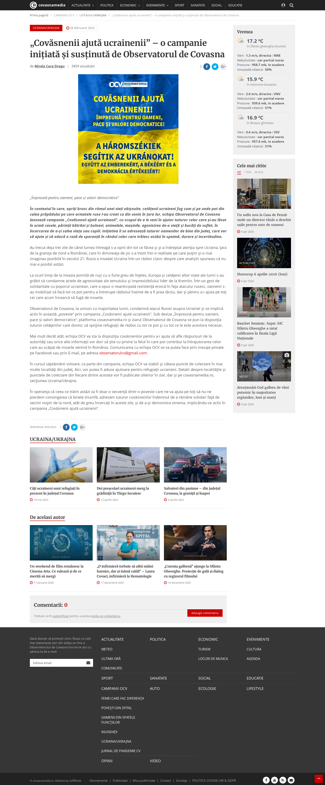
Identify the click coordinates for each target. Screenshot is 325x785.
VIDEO (155, 758)
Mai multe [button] (81, 26)
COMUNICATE (111, 667)
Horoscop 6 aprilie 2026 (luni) (259, 271)
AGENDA (253, 658)
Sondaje (180, 777)
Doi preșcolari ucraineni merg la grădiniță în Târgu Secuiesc (123, 490)
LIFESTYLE (254, 687)
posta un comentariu (105, 616)
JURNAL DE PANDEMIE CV (121, 749)
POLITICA (107, 5)
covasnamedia (47, 5)
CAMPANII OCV (112, 687)
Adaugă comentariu (205, 609)
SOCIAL (216, 5)
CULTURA (254, 648)
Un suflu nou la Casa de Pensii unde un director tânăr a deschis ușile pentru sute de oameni (263, 219)
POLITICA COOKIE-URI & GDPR (208, 777)
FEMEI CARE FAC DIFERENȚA (122, 696)
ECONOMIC (207, 639)
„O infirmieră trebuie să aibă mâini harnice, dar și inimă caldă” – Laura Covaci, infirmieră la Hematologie (126, 571)
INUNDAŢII (109, 730)
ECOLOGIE (206, 687)
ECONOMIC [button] (130, 5)
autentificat (61, 616)
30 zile (259, 172)
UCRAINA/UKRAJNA (53, 439)
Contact (166, 777)
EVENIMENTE (257, 639)
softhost (74, 777)
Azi (239, 172)
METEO (243, 366)
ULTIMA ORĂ (111, 658)
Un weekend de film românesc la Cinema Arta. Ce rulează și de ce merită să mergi (57, 571)
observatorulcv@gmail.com (123, 352)
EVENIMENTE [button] (157, 5)
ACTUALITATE (247, 204)
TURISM (204, 648)
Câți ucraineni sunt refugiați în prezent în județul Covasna (55, 490)
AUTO (154, 687)
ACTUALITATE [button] (83, 5)
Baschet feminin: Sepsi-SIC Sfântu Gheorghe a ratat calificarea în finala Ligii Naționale (263, 324)
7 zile (247, 172)
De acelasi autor (47, 517)
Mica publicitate (146, 777)
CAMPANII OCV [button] (84, 15)
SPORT (179, 5)
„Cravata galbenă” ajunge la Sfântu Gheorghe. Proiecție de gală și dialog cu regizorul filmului (193, 571)
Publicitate (125, 777)
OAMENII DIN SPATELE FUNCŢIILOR (118, 718)
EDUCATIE (235, 5)
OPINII (106, 758)
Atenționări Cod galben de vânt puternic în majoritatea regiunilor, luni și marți (262, 380)
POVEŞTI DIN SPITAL (116, 706)
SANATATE (198, 5)
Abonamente (106, 777)
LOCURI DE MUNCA (213, 658)
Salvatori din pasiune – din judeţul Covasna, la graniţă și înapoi (192, 490)
